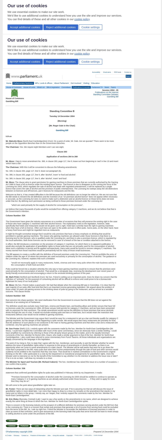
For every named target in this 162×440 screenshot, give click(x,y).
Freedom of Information (37, 435)
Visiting (86, 83)
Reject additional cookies (61, 27)
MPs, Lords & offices (43, 83)
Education (95, 83)
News (107, 87)
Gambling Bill (62, 130)
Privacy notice (78, 435)
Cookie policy (88, 435)
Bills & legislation (53, 87)
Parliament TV (97, 87)
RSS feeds (117, 72)
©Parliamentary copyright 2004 (19, 432)
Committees (66, 87)
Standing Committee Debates (105, 94)
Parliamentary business (23, 83)
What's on (41, 87)
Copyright (69, 435)
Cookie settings (90, 27)
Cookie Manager (98, 435)
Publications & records (81, 87)
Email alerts (107, 72)
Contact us (127, 72)
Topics (113, 87)
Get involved (76, 83)
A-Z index (8, 435)
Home (8, 83)
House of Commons (13, 87)
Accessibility (96, 72)
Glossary (16, 435)
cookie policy (82, 19)
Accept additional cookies (25, 27)
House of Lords (29, 87)
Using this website (58, 435)
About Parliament (61, 83)
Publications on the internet (106, 92)
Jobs (49, 435)
